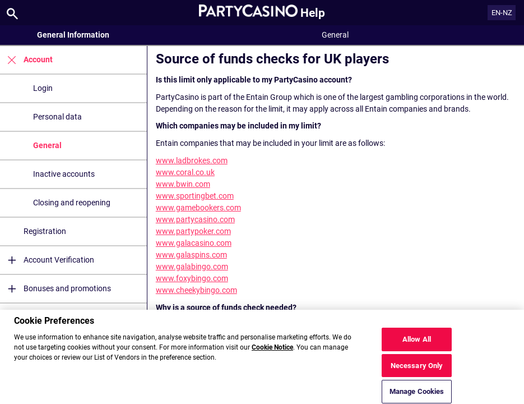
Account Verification (47, 260)
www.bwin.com (183, 184)
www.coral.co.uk (185, 172)
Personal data (57, 116)
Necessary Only (417, 369)
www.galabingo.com (192, 266)
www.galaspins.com (191, 254)
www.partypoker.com (193, 231)
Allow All (416, 343)
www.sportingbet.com (195, 195)
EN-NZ (501, 12)
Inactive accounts (64, 173)
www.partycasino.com (195, 219)
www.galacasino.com (193, 242)
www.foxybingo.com (192, 278)
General (47, 145)
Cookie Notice (272, 352)
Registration (45, 231)
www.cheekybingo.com (196, 290)
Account (26, 60)
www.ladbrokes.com (192, 160)
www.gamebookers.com (198, 207)
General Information (73, 34)
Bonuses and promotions (55, 288)
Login (43, 88)
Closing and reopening (71, 202)
